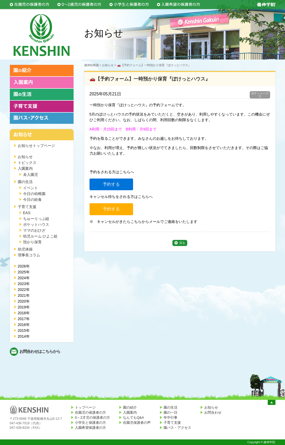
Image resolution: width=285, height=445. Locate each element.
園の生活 (25, 182)
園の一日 (170, 412)
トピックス (27, 162)
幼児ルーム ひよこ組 (40, 236)
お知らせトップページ (36, 145)
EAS (27, 213)
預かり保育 (32, 242)
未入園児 (30, 174)
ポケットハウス (36, 224)
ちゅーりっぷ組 (36, 219)
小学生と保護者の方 (90, 423)
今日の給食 (32, 199)
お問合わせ (213, 412)
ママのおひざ (34, 230)
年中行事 (170, 417)
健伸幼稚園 (91, 65)
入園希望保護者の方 (90, 428)
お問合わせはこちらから (39, 351)
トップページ (85, 407)
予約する (111, 184)
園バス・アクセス (177, 428)
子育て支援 (27, 207)
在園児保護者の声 (137, 423)
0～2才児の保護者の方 (92, 417)
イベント (30, 188)
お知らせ (25, 157)
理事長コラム (29, 255)
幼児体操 (25, 249)
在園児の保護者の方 (90, 412)
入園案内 (25, 168)
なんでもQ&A (133, 417)
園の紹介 (130, 407)
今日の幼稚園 (34, 194)
